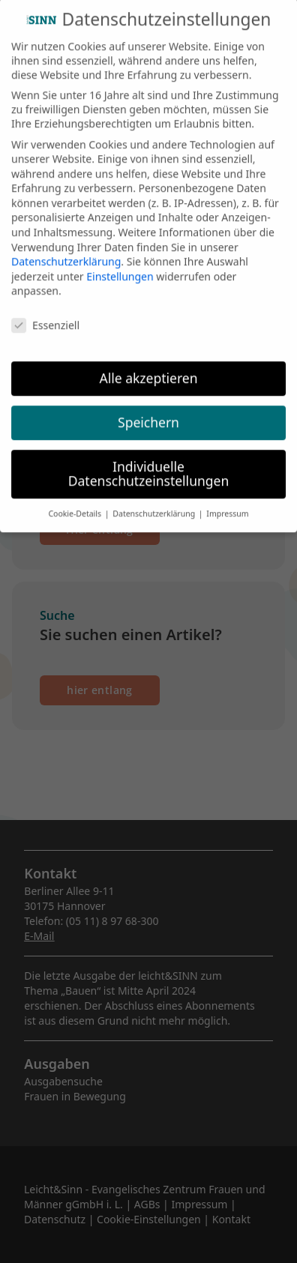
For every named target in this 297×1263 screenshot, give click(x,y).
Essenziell (45, 311)
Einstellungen (119, 262)
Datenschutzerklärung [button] (154, 500)
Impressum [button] (227, 500)
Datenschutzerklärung (66, 248)
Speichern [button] (148, 408)
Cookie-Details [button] (75, 500)
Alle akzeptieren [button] (149, 364)
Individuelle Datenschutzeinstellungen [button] (148, 459)
